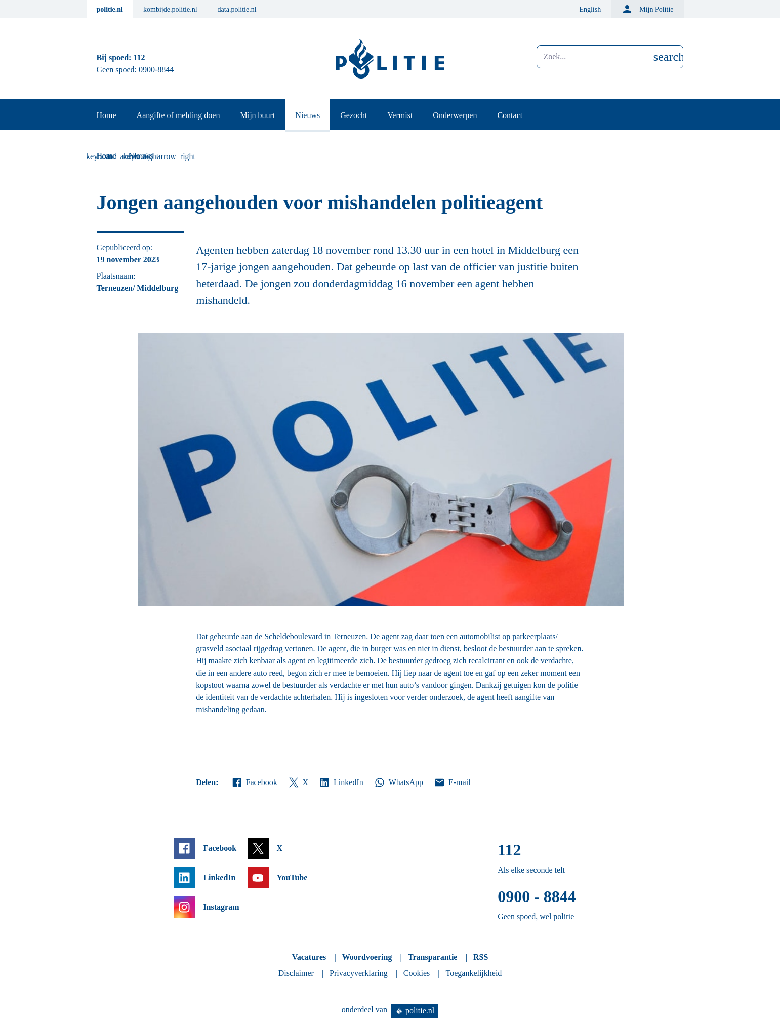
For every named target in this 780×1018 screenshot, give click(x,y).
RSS (480, 957)
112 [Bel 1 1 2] (139, 57)
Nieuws (307, 115)
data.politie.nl (237, 9)
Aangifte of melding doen (178, 115)
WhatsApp (398, 782)
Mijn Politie (647, 9)
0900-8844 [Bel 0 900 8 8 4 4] (156, 69)
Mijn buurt (257, 115)
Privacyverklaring (359, 973)
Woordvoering (367, 957)
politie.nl (110, 9)
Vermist (400, 115)
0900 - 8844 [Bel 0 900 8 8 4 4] (537, 896)
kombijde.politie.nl (170, 9)
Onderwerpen (455, 115)
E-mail (451, 782)
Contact (509, 115)
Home (106, 115)
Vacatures (309, 957)
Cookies (416, 973)
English (590, 9)
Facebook (254, 782)
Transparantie (432, 957)
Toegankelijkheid (474, 973)
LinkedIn (340, 782)
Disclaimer (296, 973)
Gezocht (353, 115)
